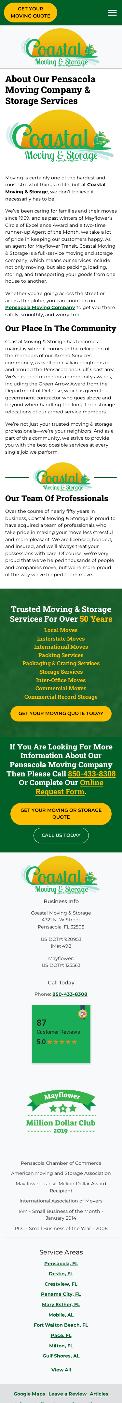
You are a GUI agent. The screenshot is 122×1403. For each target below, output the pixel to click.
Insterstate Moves (61, 638)
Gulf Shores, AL (61, 1356)
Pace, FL (61, 1335)
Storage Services (61, 671)
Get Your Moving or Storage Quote (61, 813)
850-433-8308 (92, 773)
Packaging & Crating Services (61, 663)
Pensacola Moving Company (40, 307)
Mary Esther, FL (61, 1304)
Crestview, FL (61, 1284)
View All (61, 1370)
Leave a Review (67, 1394)
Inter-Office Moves (61, 680)
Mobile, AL (61, 1315)
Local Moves (61, 630)
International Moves (61, 646)
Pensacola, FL (61, 1264)
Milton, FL (61, 1346)
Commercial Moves (61, 688)
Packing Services (61, 655)
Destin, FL (61, 1274)
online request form (69, 786)
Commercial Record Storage (61, 696)
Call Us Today (61, 835)
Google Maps (29, 1394)
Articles (99, 1394)
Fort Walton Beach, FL (61, 1325)
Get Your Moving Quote (30, 12)
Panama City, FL (61, 1294)
